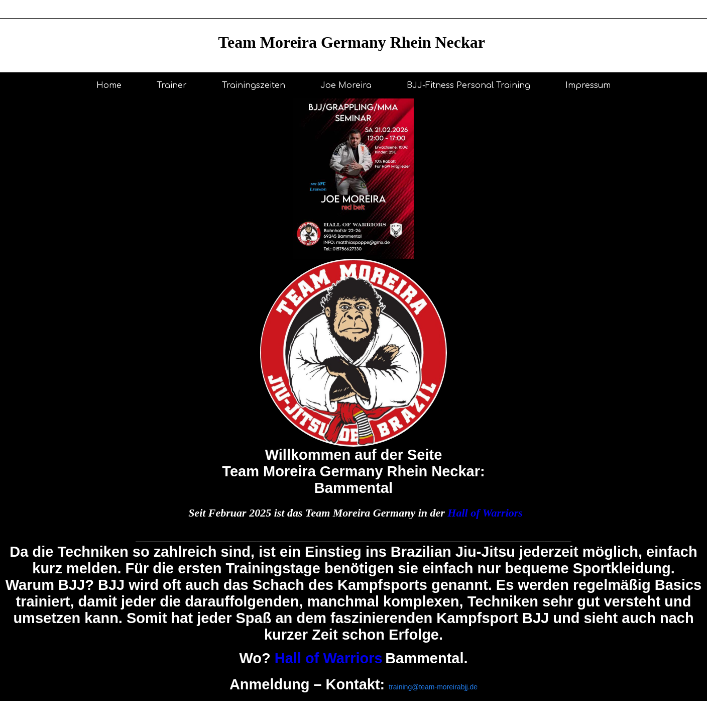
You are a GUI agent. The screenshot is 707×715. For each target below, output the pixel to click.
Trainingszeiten (253, 85)
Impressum (588, 85)
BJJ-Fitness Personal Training (468, 85)
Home (109, 85)
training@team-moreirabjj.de (433, 687)
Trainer (172, 85)
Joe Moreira (346, 85)
